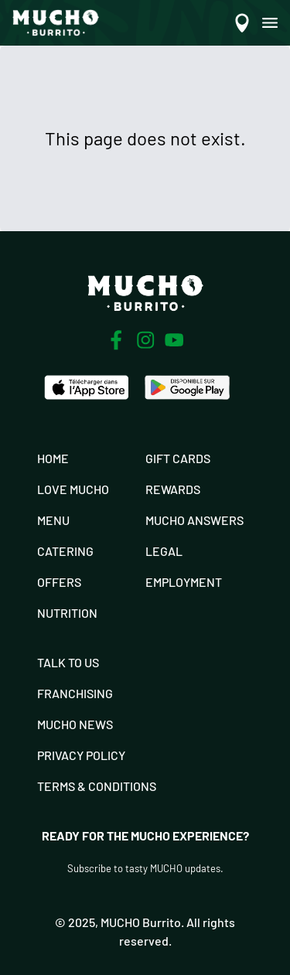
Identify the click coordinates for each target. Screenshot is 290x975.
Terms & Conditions (96, 786)
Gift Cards (177, 458)
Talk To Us (68, 662)
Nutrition (67, 612)
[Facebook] (116, 340)
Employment (183, 581)
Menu (53, 520)
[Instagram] (145, 340)
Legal (164, 551)
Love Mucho (73, 489)
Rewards (172, 489)
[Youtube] (174, 339)
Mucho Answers (194, 520)
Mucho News (75, 724)
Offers (59, 581)
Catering (65, 551)
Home (53, 458)
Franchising (75, 693)
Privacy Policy (81, 755)
